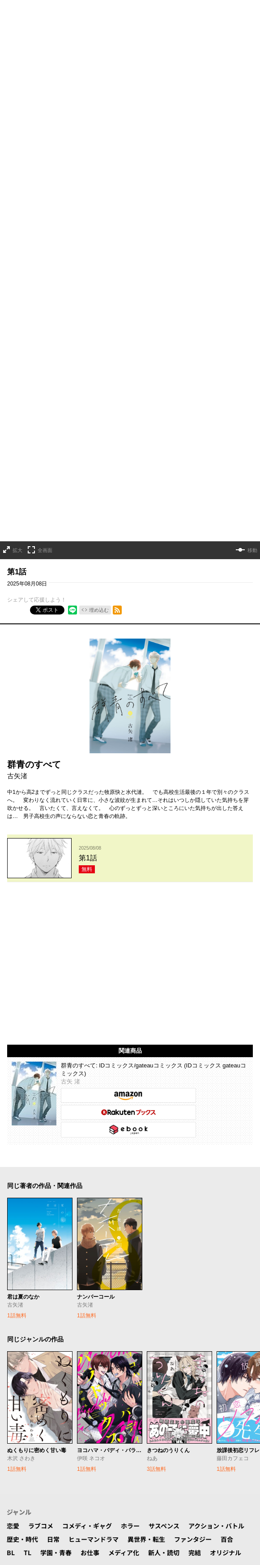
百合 (227, 1076)
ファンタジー (193, 1076)
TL (27, 1089)
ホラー (130, 1063)
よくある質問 (32, 1382)
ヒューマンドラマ (93, 1076)
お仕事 (90, 1089)
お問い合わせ (79, 1382)
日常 (53, 1076)
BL (11, 1089)
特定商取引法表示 (130, 1396)
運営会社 (225, 1382)
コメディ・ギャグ (87, 1063)
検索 (68, 1351)
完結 (194, 1089)
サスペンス (164, 1063)
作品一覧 (40, 1351)
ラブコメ (40, 1063)
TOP (13, 1351)
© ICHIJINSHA (91, 1413)
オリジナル (225, 1089)
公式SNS (96, 1351)
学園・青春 (56, 1089)
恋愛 (13, 1063)
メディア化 (123, 1089)
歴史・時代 (22, 1076)
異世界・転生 (146, 1076)
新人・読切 (163, 1089)
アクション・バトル (216, 1063)
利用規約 (191, 1382)
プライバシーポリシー (138, 1382)
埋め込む (99, 292)
